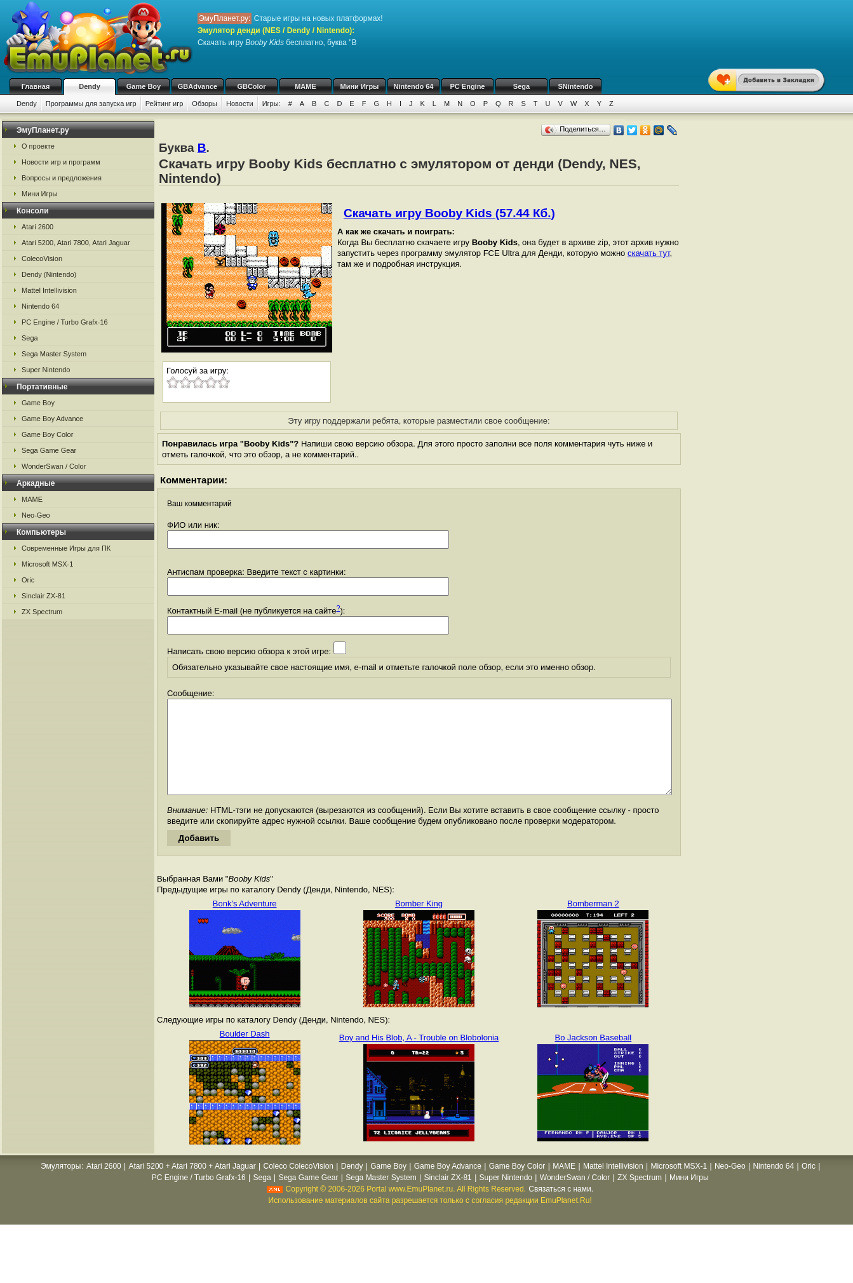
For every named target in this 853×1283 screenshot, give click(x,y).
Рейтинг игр (164, 103)
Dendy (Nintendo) (49, 274)
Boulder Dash (245, 1053)
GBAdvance (197, 86)
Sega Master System (54, 354)
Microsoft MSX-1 (47, 564)
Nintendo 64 (414, 86)
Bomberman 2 (593, 922)
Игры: (271, 103)
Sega (521, 86)
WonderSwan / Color (54, 466)
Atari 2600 (37, 227)
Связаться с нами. (560, 1208)
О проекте (38, 146)
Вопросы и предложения (62, 178)
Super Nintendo (46, 369)
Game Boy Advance (52, 418)
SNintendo (575, 86)
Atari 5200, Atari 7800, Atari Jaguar (76, 242)
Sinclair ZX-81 (43, 596)
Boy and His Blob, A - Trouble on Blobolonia (419, 1056)
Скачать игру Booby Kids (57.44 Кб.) (449, 213)
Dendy (89, 86)
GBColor (251, 86)
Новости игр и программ (61, 162)
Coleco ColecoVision (298, 1185)
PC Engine (467, 86)
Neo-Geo (36, 515)
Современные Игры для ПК (66, 548)
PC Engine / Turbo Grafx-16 (65, 322)
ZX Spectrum (42, 611)
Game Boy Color (47, 434)
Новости (239, 103)
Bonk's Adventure (245, 922)
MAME (305, 86)
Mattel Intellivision (49, 290)
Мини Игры (359, 86)
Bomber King (419, 922)
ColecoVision (42, 258)
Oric (28, 580)
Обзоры (204, 103)
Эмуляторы (61, 1185)
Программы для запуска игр (91, 103)
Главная (36, 86)
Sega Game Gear (49, 450)
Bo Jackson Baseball (592, 1056)
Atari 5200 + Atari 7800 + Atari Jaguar (192, 1185)
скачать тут (649, 253)
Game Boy (143, 86)
